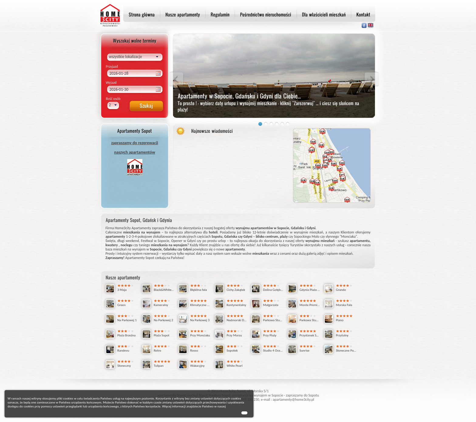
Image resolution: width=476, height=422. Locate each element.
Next (371, 79)
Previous (176, 79)
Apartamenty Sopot (139, 258)
